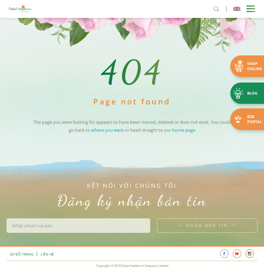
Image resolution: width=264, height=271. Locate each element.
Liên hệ (47, 254)
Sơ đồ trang (21, 254)
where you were (107, 135)
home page (183, 135)
